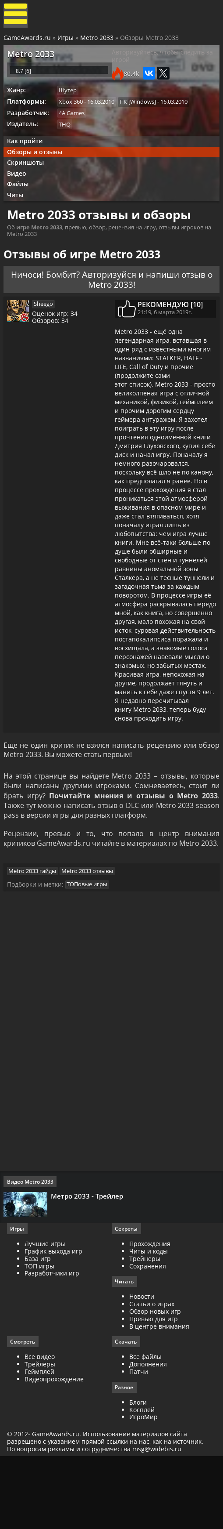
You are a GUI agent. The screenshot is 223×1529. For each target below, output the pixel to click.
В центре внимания (159, 1396)
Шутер (71, 101)
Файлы (20, 201)
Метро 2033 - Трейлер (89, 1262)
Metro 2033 (97, 40)
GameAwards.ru (28, 40)
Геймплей (41, 1442)
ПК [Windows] (142, 112)
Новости (141, 1366)
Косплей (142, 1480)
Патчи (138, 1442)
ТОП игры (41, 1335)
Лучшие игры (46, 1313)
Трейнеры (144, 1328)
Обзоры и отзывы (37, 166)
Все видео (41, 1427)
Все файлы (145, 1427)
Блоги (138, 1473)
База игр (39, 1328)
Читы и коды (148, 1321)
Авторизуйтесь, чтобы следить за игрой (162, 61)
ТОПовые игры (90, 949)
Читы (18, 213)
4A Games (75, 125)
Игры (66, 40)
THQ (68, 137)
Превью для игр (153, 1388)
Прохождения (149, 1313)
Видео (19, 189)
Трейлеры (41, 1435)
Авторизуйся (126, 294)
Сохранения (147, 1335)
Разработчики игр (53, 1343)
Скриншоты (28, 178)
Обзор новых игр (155, 1381)
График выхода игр (55, 1321)
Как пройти (27, 154)
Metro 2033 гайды (35, 933)
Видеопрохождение (55, 1449)
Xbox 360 (74, 112)
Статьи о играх (151, 1374)
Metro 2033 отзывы (91, 933)
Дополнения (148, 1435)
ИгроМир (143, 1488)
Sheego (47, 328)
